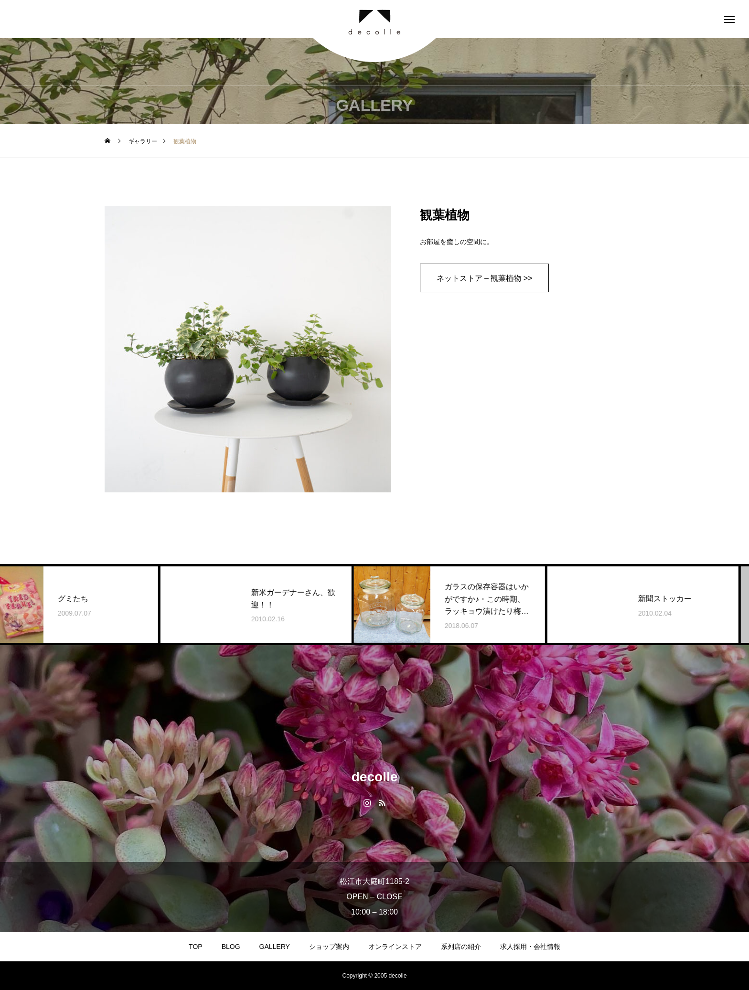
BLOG (231, 946)
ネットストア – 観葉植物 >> (485, 278)
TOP (196, 946)
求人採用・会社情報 (530, 946)
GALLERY (274, 946)
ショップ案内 (329, 946)
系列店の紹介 (461, 946)
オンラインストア (395, 946)
